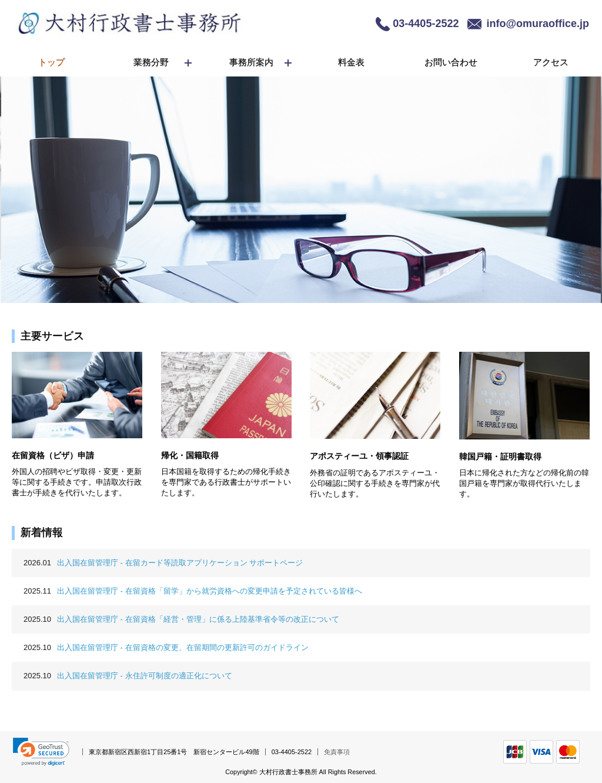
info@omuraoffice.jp (537, 23)
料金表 (351, 62)
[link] (41, 752)
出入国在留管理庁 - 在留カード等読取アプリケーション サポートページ (163, 562)
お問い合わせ (450, 62)
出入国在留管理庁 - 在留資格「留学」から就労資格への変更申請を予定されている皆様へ (193, 591)
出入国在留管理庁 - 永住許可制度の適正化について (128, 675)
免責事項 (337, 751)
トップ (51, 62)
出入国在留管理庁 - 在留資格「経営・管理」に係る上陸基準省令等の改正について (181, 619)
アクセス (550, 62)
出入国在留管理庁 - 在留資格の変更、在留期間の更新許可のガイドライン (166, 647)
